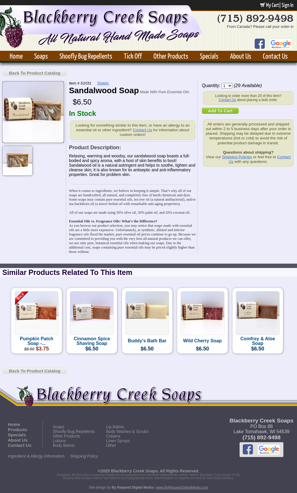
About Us (240, 55)
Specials (209, 55)
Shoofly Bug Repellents (85, 55)
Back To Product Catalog (34, 73)
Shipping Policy (84, 456)
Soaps (41, 55)
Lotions (59, 440)
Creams (113, 436)
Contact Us (275, 55)
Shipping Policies (237, 157)
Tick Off (133, 55)
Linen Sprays (118, 440)
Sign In (288, 4)
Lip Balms (115, 426)
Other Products (170, 55)
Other (111, 445)
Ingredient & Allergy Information (36, 456)
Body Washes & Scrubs (127, 431)
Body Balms (64, 445)
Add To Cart (220, 110)
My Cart (269, 4)
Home (16, 55)
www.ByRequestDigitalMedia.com (182, 487)
